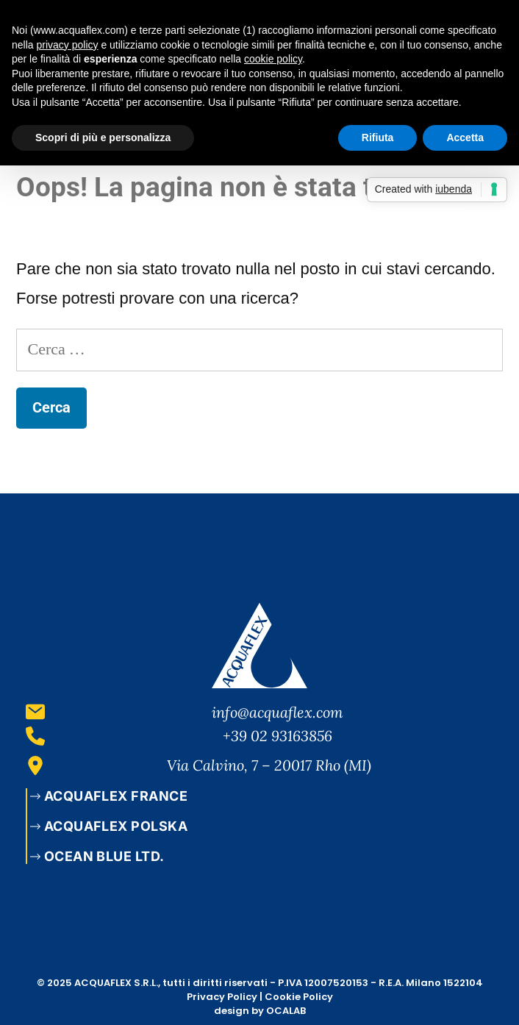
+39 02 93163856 (277, 735)
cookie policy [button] (273, 59)
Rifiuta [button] (378, 137)
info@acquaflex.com (277, 712)
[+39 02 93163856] (35, 736)
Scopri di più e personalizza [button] (103, 137)
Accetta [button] (465, 137)
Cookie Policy (299, 997)
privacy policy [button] (67, 45)
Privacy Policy (222, 997)
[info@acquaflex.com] (35, 711)
